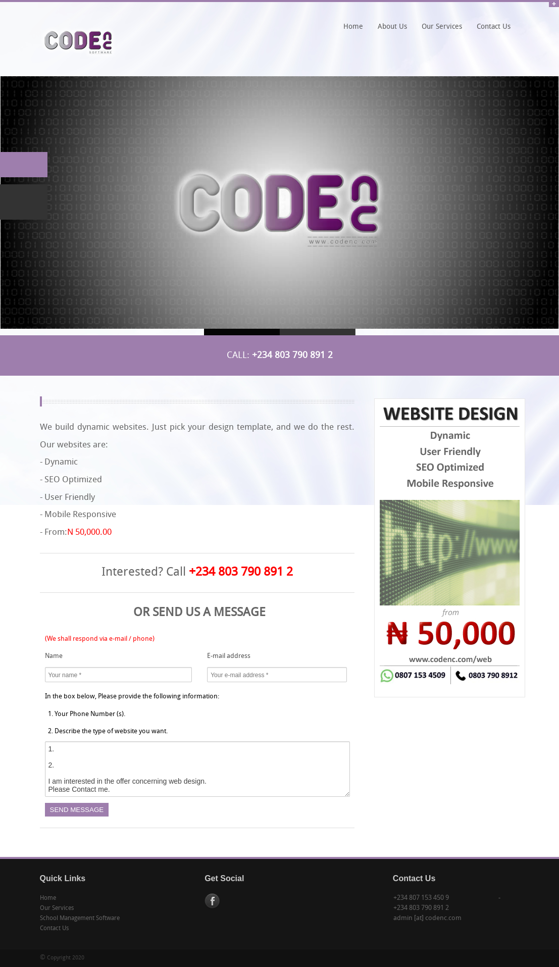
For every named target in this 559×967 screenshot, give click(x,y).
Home (353, 27)
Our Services (442, 27)
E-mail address (228, 656)
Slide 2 (317, 332)
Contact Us (494, 27)
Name (54, 656)
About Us (392, 27)
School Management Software (80, 918)
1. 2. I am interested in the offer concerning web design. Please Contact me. (197, 769)
